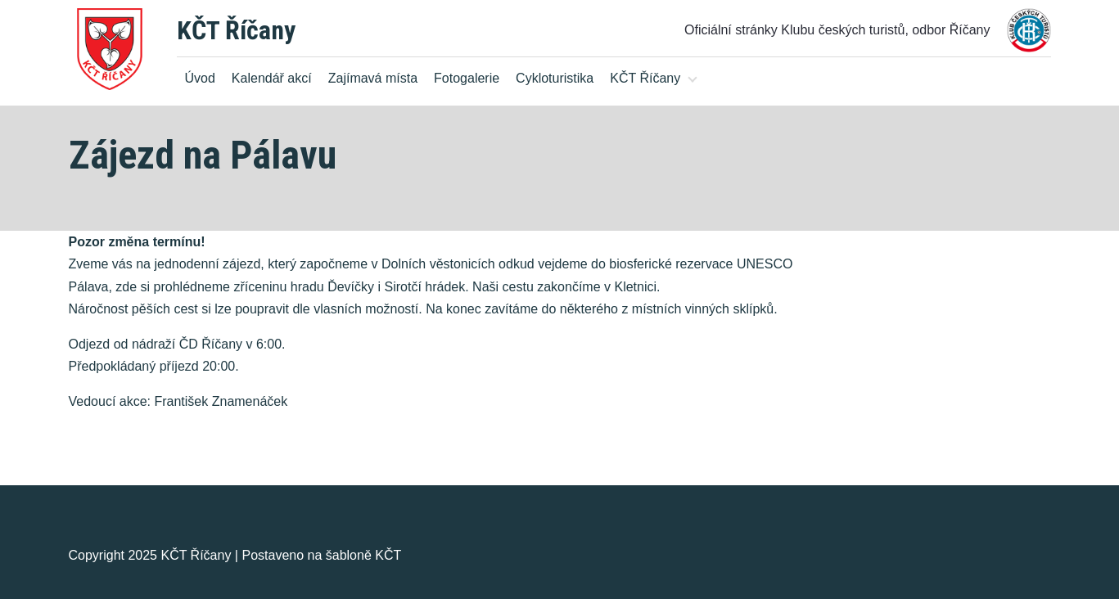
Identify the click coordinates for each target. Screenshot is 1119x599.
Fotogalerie (466, 78)
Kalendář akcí (272, 78)
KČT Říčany (236, 30)
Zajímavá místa (372, 78)
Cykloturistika (554, 78)
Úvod (200, 78)
